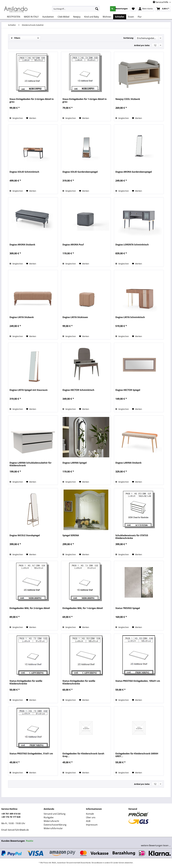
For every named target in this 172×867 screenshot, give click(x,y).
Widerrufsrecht (51, 821)
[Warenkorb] (163, 8)
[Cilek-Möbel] (63, 16)
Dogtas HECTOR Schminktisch (78, 390)
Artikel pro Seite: (142, 45)
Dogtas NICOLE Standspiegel (25, 535)
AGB (88, 821)
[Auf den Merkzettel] (31, 118)
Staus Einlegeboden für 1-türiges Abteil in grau (84, 100)
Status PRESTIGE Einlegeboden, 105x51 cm (137, 681)
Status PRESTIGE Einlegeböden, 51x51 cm (31, 753)
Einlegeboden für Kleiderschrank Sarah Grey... (83, 755)
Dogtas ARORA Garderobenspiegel (133, 171)
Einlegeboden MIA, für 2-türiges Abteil (30, 608)
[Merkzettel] (133, 8)
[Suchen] (97, 8)
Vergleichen (16, 118)
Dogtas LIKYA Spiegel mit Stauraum (29, 390)
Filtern (15, 38)
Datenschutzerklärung (55, 824)
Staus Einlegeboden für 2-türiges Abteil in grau (32, 100)
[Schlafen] (119, 16)
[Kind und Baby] (91, 16)
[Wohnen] (107, 16)
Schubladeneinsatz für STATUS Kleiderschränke (131, 536)
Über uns (90, 817)
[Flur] (140, 16)
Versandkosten (97, 862)
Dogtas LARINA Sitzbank (128, 462)
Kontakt (90, 813)
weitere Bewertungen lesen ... (156, 845)
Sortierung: (128, 38)
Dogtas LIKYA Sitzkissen (75, 317)
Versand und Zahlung (54, 813)
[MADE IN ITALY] (31, 16)
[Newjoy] (76, 16)
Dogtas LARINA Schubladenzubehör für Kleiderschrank (30, 464)
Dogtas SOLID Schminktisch (24, 171)
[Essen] (131, 16)
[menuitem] (76, 10)
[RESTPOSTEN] (13, 16)
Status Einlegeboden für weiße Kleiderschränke (26, 682)
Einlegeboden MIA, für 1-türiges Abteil (82, 608)
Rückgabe (48, 817)
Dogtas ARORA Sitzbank (22, 244)
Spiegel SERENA (70, 535)
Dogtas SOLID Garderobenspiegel (80, 171)
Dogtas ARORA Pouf (73, 244)
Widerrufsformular (53, 828)
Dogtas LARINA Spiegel (74, 462)
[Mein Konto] (145, 8)
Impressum (92, 824)
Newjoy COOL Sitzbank (127, 99)
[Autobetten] (48, 16)
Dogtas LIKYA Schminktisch (130, 317)
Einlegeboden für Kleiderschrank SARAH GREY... (136, 755)
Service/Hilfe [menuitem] (161, 2)
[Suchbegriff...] (76, 8)
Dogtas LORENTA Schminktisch (132, 244)
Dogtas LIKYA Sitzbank (22, 317)
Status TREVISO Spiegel (127, 608)
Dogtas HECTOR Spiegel (127, 390)
